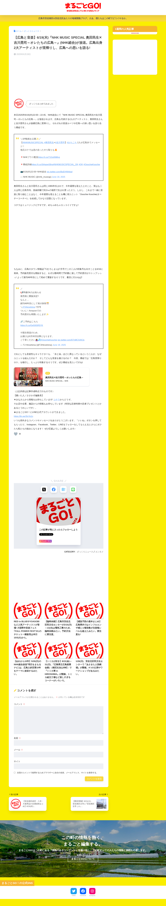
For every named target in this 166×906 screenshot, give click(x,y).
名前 (17, 742)
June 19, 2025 (59, 348)
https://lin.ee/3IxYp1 (23, 420)
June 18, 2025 (59, 180)
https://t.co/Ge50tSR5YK (32, 329)
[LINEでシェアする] (73, 493)
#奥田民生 (50, 142)
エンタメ (99, 555)
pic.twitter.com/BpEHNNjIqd (60, 175)
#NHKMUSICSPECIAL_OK (67, 164)
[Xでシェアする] (43, 493)
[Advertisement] (58, 77)
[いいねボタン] (16, 437)
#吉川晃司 (61, 142)
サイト (17, 765)
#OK (82, 164)
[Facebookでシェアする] (53, 493)
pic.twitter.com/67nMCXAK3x (72, 343)
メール (18, 754)
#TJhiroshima (29, 311)
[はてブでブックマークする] (63, 493)
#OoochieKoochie (28, 168)
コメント (19, 708)
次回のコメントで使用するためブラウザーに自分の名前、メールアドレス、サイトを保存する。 (57, 776)
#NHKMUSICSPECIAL (33, 142)
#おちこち (72, 142)
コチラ (56, 403)
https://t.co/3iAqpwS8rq (43, 164)
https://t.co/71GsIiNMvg (49, 157)
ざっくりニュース (85, 555)
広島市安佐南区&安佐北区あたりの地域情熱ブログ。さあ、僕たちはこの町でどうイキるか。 (83, 18)
